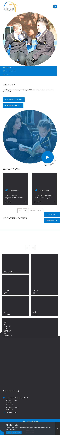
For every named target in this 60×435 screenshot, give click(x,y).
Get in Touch (50, 214)
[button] (2, 432)
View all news (36, 211)
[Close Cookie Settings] (57, 428)
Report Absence (51, 220)
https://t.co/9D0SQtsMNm (14, 198)
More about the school (14, 99)
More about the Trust (13, 105)
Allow (8, 433)
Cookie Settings (16, 433)
